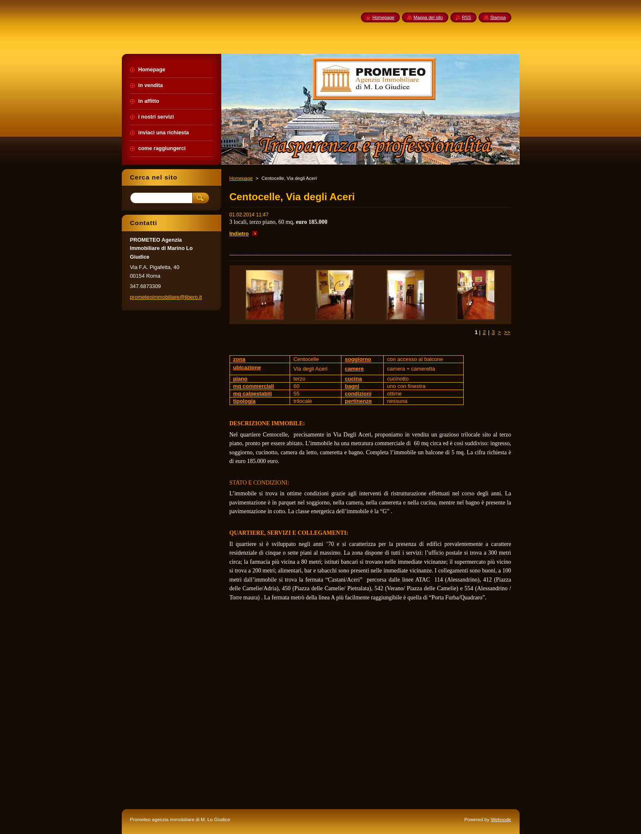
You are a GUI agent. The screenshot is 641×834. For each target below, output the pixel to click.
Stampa (498, 17)
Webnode (501, 819)
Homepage (241, 178)
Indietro (239, 233)
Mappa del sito (428, 17)
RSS (466, 17)
